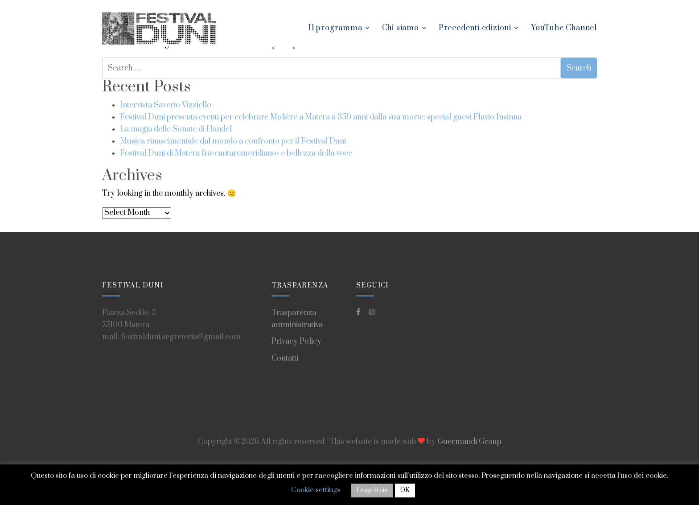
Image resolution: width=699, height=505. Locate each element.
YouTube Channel (564, 28)
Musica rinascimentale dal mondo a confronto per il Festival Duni (233, 141)
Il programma (335, 28)
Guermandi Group (469, 442)
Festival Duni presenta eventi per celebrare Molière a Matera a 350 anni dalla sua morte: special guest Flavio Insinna (321, 117)
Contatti (284, 358)
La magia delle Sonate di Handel (176, 129)
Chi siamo (400, 28)
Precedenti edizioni (475, 28)
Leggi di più (372, 490)
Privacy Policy (296, 341)
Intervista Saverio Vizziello (165, 105)
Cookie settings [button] (315, 489)
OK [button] (405, 490)
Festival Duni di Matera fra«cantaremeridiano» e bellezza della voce (236, 153)
